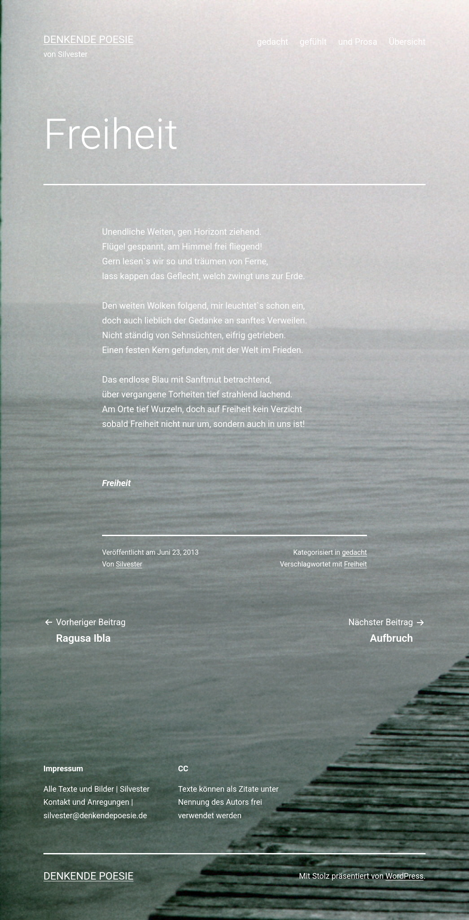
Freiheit (355, 564)
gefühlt (313, 42)
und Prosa (357, 42)
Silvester (129, 564)
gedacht (272, 42)
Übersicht (407, 42)
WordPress (404, 875)
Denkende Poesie (88, 39)
